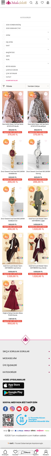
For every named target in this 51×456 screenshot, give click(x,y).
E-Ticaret (17, 443)
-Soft (10, 443)
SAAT (8, 45)
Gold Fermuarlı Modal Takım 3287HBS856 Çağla (38, 220)
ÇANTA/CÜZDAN (12, 70)
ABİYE (8, 56)
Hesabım (46, 452)
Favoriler (15, 452)
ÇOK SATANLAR (11, 73)
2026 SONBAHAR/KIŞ (13, 25)
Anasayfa (5, 452)
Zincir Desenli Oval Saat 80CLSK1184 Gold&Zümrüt (13, 220)
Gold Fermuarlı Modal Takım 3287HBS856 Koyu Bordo (38, 267)
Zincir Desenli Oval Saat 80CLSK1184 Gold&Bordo (13, 173)
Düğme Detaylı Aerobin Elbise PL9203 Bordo (13, 314)
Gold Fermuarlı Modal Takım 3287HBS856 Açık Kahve (12, 267)
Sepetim (35, 452)
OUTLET (8, 77)
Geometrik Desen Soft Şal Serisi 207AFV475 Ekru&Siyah (38, 125)
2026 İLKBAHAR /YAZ (13, 28)
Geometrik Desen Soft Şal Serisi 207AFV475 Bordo (12, 125)
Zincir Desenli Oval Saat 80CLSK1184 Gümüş (38, 173)
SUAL (8, 59)
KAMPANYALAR (12, 80)
